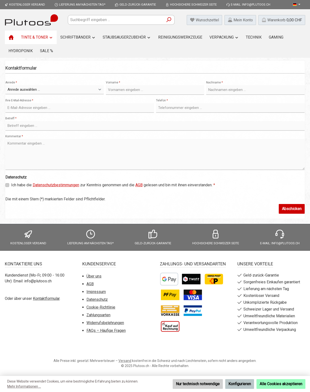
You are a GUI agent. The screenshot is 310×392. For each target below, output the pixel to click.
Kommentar (14, 136)
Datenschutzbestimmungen (56, 185)
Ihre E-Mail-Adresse (19, 100)
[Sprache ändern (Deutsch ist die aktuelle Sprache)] (296, 4)
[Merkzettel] (204, 20)
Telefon (162, 100)
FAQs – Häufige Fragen (106, 330)
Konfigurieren (239, 384)
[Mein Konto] (240, 20)
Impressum (96, 291)
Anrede (11, 82)
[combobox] (115, 20)
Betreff (10, 118)
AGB (139, 185)
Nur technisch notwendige (198, 384)
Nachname (214, 82)
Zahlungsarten (98, 315)
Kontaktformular (46, 298)
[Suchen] (169, 20)
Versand (124, 361)
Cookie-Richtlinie (100, 307)
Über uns (93, 276)
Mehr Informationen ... (24, 386)
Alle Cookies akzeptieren (281, 384)
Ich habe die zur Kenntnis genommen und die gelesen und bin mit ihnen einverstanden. (113, 185)
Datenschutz (97, 299)
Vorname (113, 82)
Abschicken (292, 208)
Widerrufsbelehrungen (105, 322)
